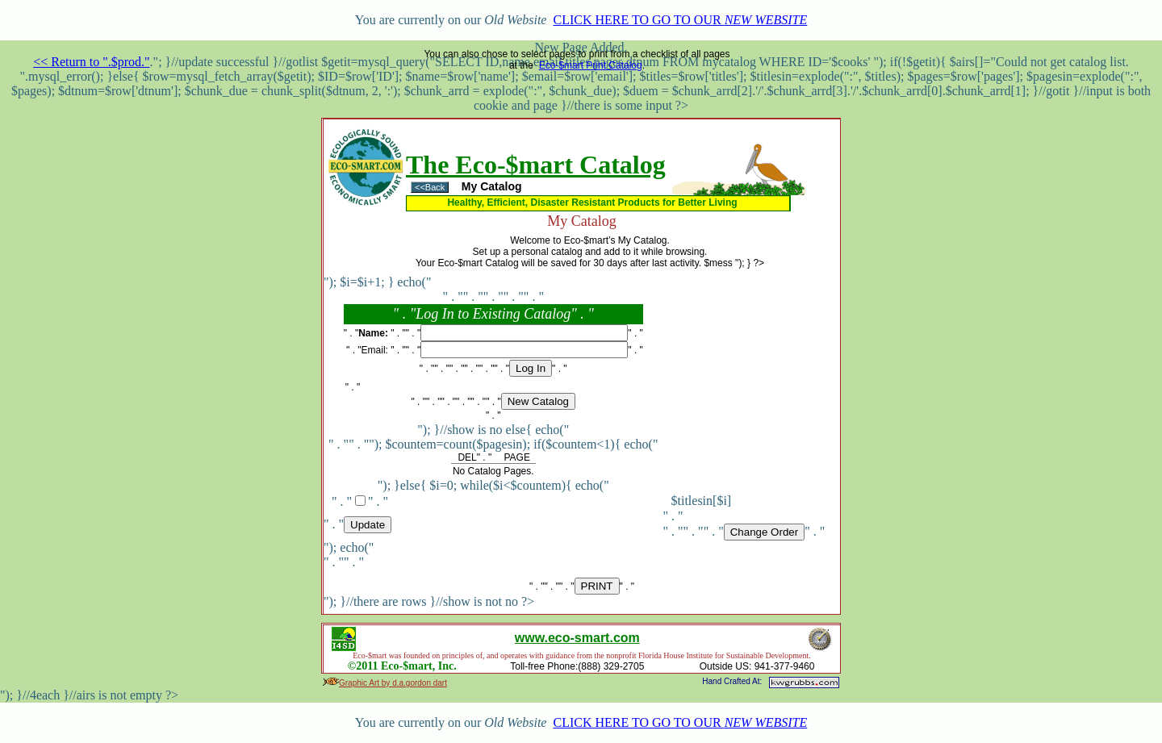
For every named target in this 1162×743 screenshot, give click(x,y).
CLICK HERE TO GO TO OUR (680, 20)
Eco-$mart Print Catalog (590, 65)
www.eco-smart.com (577, 638)
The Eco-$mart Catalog (536, 164)
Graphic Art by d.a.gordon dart (393, 682)
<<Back (430, 187)
